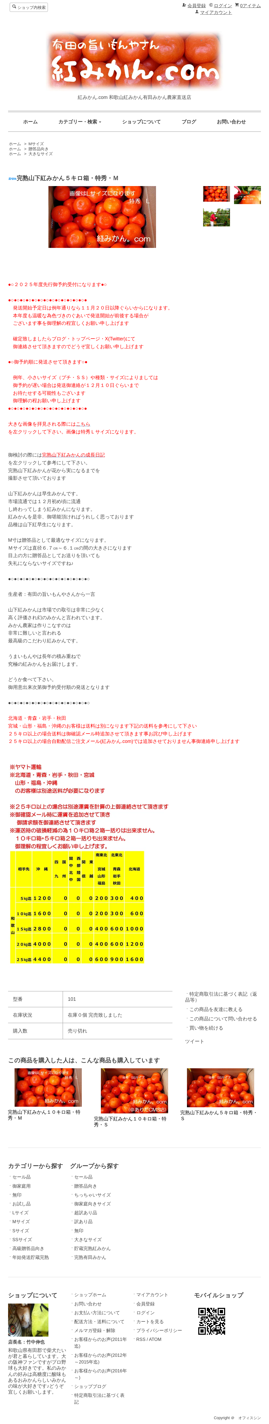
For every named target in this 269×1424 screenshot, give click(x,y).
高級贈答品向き (28, 1248)
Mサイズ (36, 143)
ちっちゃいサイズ (92, 1195)
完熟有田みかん (90, 1257)
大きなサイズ (41, 153)
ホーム (30, 121)
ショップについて (141, 121)
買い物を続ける (206, 1028)
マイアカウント (216, 12)
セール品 (21, 1177)
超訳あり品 (85, 1212)
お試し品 (21, 1203)
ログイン (223, 5)
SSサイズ (22, 1239)
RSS (141, 1339)
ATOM (155, 1339)
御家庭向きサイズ (92, 1203)
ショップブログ (90, 1386)
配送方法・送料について (99, 1321)
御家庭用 (21, 1186)
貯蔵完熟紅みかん (92, 1248)
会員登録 (196, 5)
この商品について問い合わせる (223, 1018)
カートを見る (150, 1321)
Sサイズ (20, 1230)
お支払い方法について (97, 1312)
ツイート (194, 1041)
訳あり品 (83, 1221)
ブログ (189, 121)
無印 (17, 1195)
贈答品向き (39, 149)
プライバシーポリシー (159, 1330)
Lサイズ (20, 1212)
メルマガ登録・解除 (94, 1330)
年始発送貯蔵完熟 (30, 1257)
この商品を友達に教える (216, 1009)
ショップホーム (90, 1294)
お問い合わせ (231, 121)
